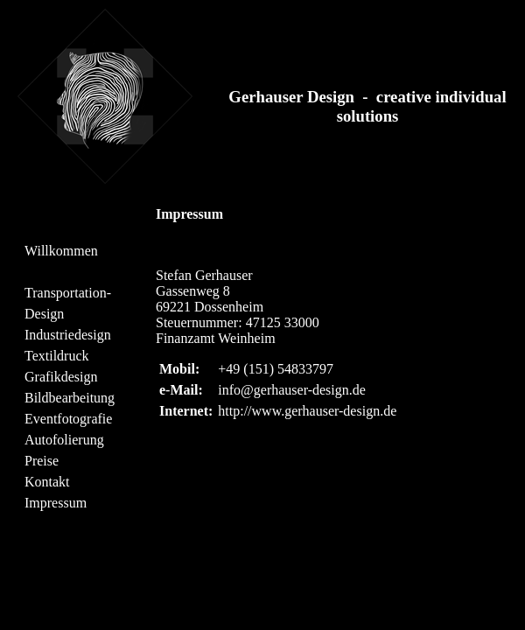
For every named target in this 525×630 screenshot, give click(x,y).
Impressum (55, 502)
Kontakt (47, 481)
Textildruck (56, 355)
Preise (41, 460)
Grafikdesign (61, 376)
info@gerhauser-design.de (292, 389)
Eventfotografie (68, 418)
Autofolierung (64, 439)
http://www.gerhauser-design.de (307, 410)
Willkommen (61, 250)
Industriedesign (67, 334)
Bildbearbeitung (69, 397)
